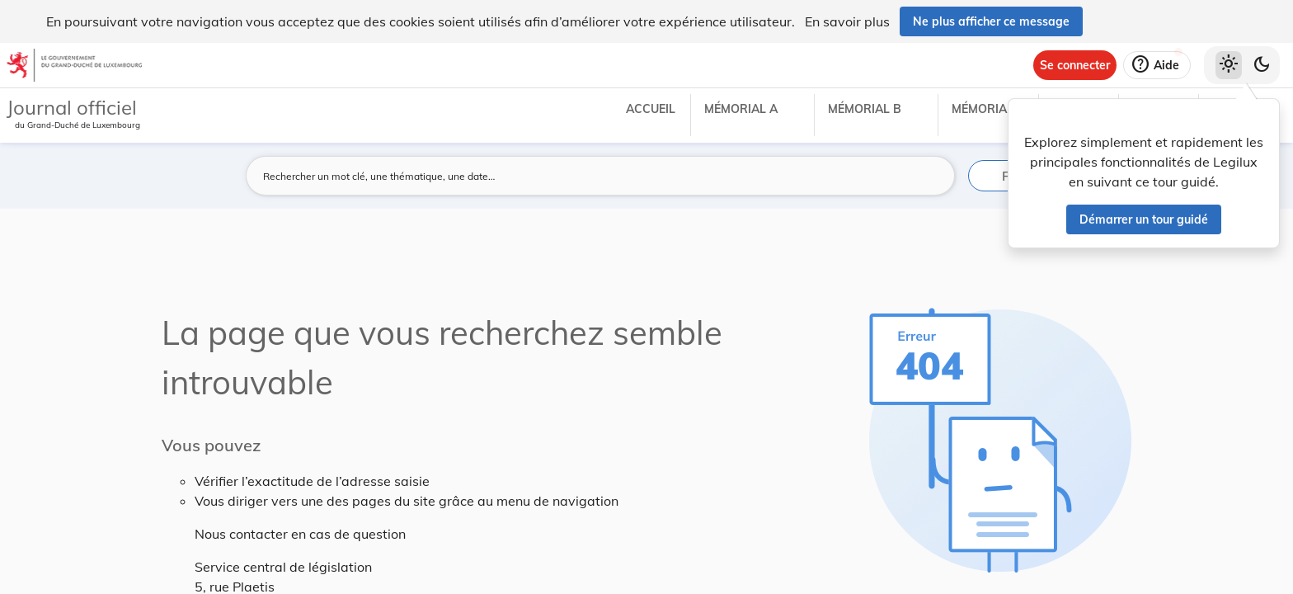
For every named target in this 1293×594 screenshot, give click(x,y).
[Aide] (1157, 65)
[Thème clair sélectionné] (1228, 65)
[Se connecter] (1075, 65)
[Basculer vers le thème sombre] (1261, 65)
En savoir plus (847, 21)
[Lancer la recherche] (932, 176)
